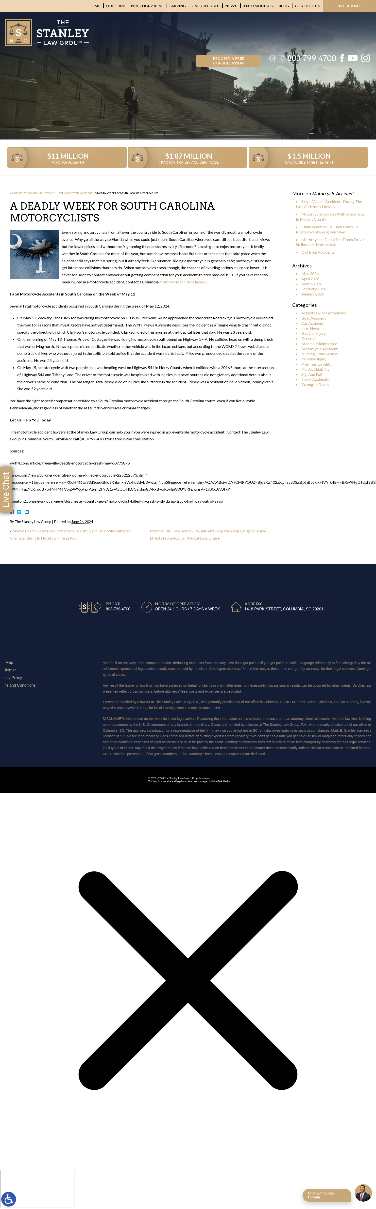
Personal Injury (313, 358)
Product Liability (315, 369)
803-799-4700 (309, 30)
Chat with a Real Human (321, 1195)
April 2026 (310, 278)
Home (94, 6)
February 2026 (313, 288)
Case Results (205, 6)
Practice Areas (147, 6)
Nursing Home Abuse (319, 353)
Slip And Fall (311, 374)
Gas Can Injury (313, 333)
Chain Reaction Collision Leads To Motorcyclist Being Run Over (327, 229)
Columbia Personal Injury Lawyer (31, 193)
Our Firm (115, 6)
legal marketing (184, 781)
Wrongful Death (315, 384)
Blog (284, 6)
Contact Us (307, 6)
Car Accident (312, 323)
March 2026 (311, 283)
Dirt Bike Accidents (318, 252)
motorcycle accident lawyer (182, 281)
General (308, 338)
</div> (37, 1189)
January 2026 (312, 294)
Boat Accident (313, 318)
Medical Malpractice (319, 343)
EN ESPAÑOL (349, 6)
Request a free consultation (228, 31)
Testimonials (258, 6)
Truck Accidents (315, 379)
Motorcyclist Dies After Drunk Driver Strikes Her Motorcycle (330, 242)
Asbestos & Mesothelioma (323, 312)
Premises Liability (316, 364)
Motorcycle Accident (78, 193)
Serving (178, 6)
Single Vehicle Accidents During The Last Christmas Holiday (329, 204)
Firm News (310, 328)
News (231, 6)
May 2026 (310, 273)
